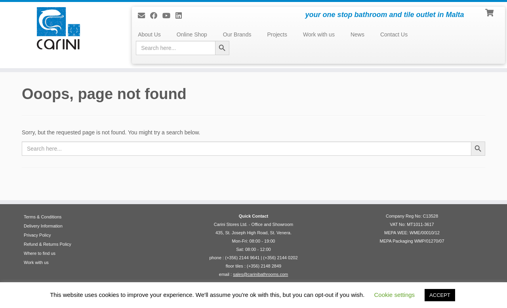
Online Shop (192, 34)
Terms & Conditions (42, 216)
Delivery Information (43, 226)
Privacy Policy (37, 235)
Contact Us (394, 34)
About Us (149, 34)
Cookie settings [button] (394, 294)
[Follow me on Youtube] (168, 16)
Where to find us (39, 253)
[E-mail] (144, 16)
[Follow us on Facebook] (156, 16)
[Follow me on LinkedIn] (181, 16)
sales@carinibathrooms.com (260, 274)
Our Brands (237, 34)
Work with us (319, 34)
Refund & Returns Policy (47, 244)
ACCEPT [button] (439, 295)
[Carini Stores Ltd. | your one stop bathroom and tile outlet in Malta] (58, 28)
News (357, 34)
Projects (277, 34)
